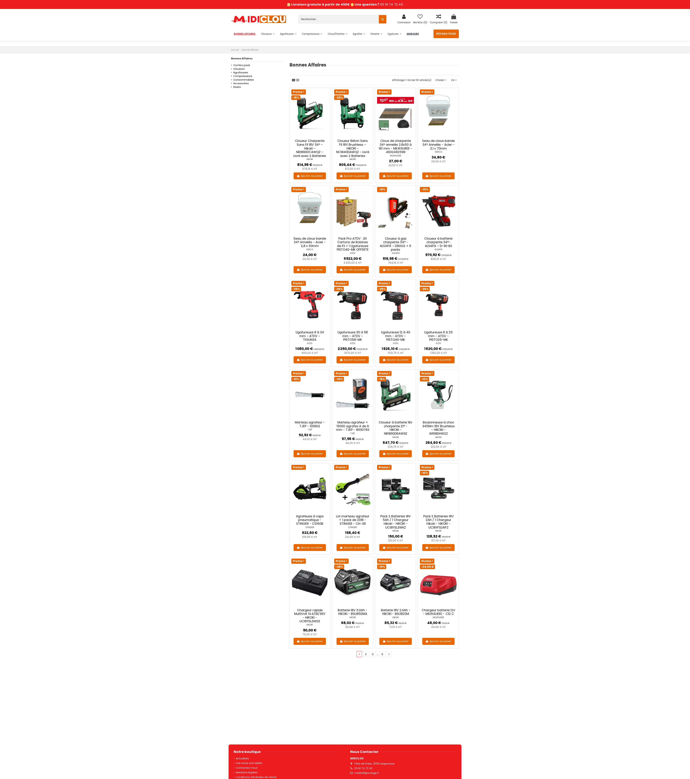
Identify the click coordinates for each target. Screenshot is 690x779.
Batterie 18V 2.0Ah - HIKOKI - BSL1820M (395, 612)
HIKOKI (310, 159)
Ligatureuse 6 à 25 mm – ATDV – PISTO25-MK (438, 336)
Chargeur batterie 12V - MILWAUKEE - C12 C (438, 612)
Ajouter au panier (310, 176)
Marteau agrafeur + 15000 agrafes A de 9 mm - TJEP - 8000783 (352, 426)
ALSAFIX (396, 253)
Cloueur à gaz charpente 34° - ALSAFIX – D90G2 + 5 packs (395, 244)
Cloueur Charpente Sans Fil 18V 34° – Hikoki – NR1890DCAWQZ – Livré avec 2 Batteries (309, 148)
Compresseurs (242, 76)
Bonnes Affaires (242, 58)
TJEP (310, 429)
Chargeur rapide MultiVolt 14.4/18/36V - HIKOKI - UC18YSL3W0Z (309, 615)
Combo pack (241, 65)
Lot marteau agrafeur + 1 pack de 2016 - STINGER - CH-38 (352, 520)
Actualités (242, 758)
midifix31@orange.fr (366, 773)
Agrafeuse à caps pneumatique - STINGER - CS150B (310, 520)
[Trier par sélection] (440, 80)
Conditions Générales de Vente (256, 777)
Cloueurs (239, 69)
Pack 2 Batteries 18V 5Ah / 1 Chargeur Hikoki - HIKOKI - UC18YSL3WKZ (395, 522)
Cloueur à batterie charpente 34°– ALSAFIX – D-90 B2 (438, 242)
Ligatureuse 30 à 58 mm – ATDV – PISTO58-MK (353, 336)
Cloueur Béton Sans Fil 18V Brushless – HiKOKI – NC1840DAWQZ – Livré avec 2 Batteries (352, 148)
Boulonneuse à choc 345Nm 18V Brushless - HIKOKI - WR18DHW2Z (438, 428)
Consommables (243, 79)
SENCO (438, 151)
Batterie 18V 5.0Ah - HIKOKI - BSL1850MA (352, 612)
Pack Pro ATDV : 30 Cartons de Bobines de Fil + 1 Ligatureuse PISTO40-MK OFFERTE (353, 244)
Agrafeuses (240, 72)
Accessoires (241, 83)
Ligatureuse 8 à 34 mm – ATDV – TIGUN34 (310, 336)
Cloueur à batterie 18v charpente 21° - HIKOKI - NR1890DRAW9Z (395, 428)
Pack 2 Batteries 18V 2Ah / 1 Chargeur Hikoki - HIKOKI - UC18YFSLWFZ (438, 522)
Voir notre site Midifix (249, 763)
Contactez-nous (247, 768)
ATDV (352, 253)
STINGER (309, 527)
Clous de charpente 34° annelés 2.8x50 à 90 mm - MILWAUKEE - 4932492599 (395, 146)
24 (454, 80)
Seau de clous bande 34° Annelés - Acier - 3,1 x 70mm (438, 144)
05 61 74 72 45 (391, 4)
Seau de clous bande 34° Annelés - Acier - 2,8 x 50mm (309, 242)
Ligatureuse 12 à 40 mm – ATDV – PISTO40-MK (395, 336)
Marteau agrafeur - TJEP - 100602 (310, 424)
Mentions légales (247, 772)
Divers (237, 87)
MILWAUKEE (395, 155)
